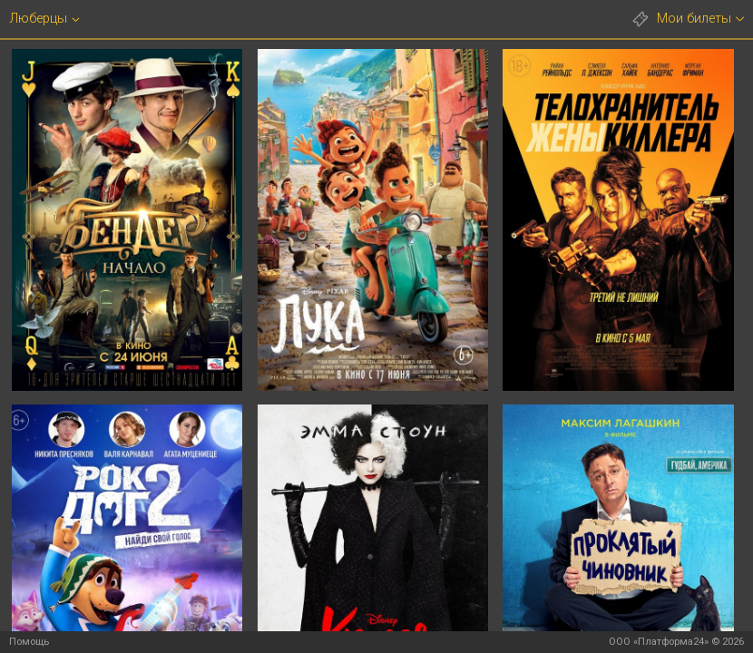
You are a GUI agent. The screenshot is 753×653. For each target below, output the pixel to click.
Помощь (29, 642)
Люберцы (38, 18)
